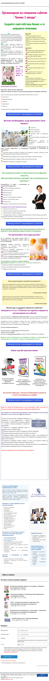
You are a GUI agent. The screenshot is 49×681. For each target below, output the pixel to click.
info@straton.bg (9, 679)
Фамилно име (4, 630)
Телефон (3, 638)
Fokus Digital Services (42, 675)
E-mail (2, 644)
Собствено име (5, 634)
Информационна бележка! (10, 652)
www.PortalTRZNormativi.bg (10, 539)
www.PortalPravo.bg (8, 540)
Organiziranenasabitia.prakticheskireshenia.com (16, 3)
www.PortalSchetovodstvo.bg (10, 537)
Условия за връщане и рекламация (8, 660)
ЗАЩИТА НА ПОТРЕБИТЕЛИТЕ (42, 665)
